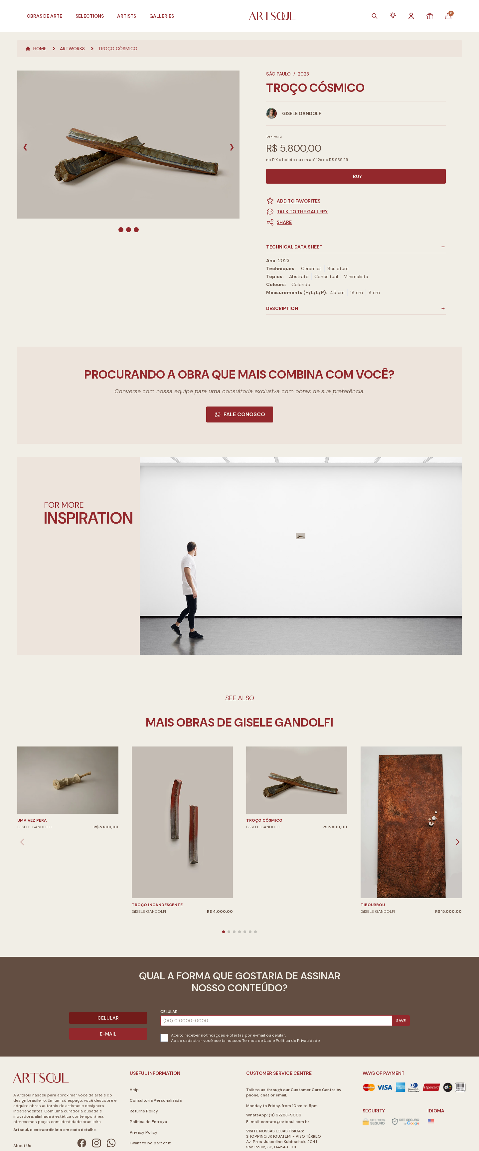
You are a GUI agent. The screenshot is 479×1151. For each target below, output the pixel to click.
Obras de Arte (44, 16)
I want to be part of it (150, 1143)
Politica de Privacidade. (298, 1040)
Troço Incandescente (157, 904)
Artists (126, 16)
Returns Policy (144, 1111)
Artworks (72, 49)
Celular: (169, 1011)
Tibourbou (373, 904)
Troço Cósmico (117, 49)
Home (36, 49)
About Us (22, 1145)
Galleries (161, 16)
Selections (90, 16)
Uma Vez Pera (32, 820)
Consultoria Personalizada (156, 1100)
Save (401, 1020)
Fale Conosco (239, 414)
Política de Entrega (148, 1121)
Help (134, 1089)
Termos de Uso (256, 1040)
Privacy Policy (143, 1132)
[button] (356, 222)
